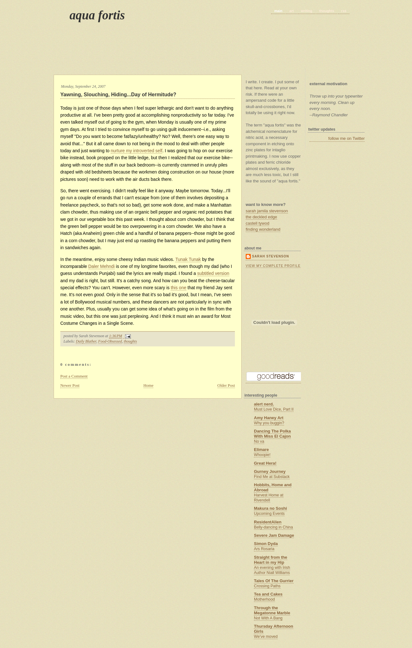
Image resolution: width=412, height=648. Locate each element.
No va (259, 441)
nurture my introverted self (137, 150)
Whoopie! (262, 455)
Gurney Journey (270, 471)
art (291, 11)
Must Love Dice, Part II (274, 409)
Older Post (226, 385)
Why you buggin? (269, 423)
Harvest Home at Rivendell (268, 497)
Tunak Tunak (188, 259)
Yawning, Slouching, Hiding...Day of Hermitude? (118, 94)
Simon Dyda (266, 543)
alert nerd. (264, 404)
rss (344, 11)
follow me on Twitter (346, 138)
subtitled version (213, 273)
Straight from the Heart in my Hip (270, 560)
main (278, 11)
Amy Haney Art (268, 417)
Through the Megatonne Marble (272, 610)
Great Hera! (265, 463)
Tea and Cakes (268, 594)
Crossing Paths (267, 586)
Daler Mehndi (101, 266)
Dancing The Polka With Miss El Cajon (272, 434)
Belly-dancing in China (273, 527)
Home (148, 385)
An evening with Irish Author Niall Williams (272, 570)
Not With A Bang (268, 618)
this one (178, 287)
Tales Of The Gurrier (274, 580)
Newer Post (69, 385)
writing (306, 11)
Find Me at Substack (272, 476)
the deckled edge (261, 217)
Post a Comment (74, 376)
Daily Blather (86, 341)
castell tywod (257, 223)
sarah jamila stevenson (267, 210)
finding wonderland (263, 229)
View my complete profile (273, 266)
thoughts (326, 11)
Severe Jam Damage (274, 535)
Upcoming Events (269, 513)
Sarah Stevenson (270, 256)
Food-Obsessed (110, 341)
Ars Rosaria (264, 549)
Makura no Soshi (270, 508)
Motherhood (264, 599)
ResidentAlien (268, 522)
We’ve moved (266, 636)
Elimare (261, 449)
